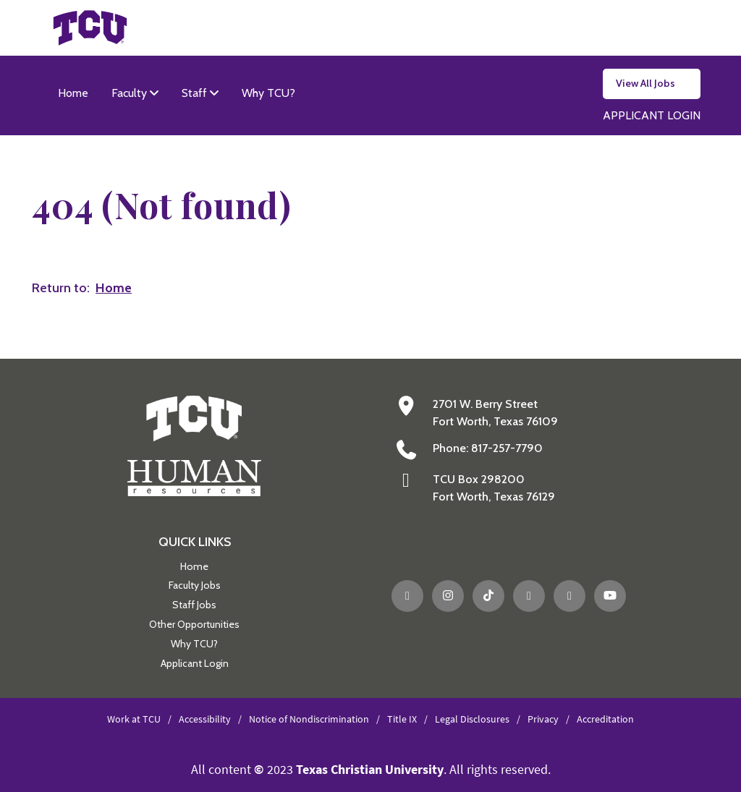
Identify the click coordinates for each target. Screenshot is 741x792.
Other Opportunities (194, 624)
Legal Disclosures (472, 718)
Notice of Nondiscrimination (309, 718)
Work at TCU (134, 718)
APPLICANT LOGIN (651, 115)
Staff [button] (196, 93)
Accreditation (605, 718)
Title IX (402, 718)
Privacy (543, 718)
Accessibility (205, 718)
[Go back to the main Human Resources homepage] (194, 445)
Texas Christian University (370, 769)
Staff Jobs (194, 604)
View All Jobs (645, 83)
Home (73, 93)
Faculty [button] (130, 93)
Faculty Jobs (195, 585)
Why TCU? (268, 93)
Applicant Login (195, 663)
